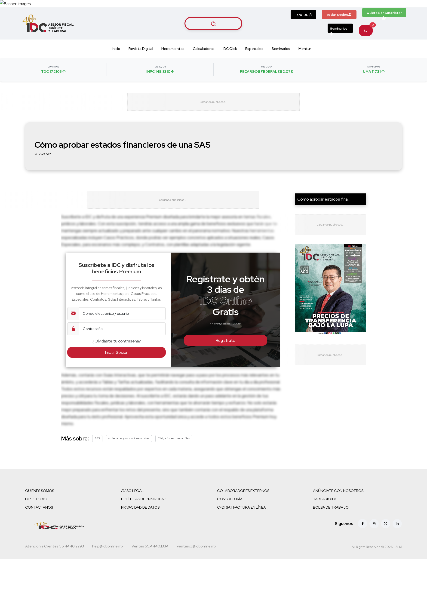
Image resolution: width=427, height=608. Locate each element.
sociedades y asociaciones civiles (128, 468)
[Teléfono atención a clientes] (54, 576)
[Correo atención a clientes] (107, 576)
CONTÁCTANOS (39, 536)
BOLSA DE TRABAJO (331, 536)
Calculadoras (204, 71)
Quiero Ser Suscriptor (384, 37)
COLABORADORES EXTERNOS (243, 520)
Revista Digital (141, 71)
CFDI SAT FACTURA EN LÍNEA (241, 536)
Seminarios (338, 52)
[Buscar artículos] (213, 46)
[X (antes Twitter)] (385, 553)
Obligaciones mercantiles (174, 468)
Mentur (304, 71)
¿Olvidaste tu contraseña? (116, 370)
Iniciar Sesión (339, 37)
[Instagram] (374, 553)
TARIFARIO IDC (325, 528)
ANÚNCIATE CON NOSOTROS (338, 520)
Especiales (254, 71)
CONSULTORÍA (230, 528)
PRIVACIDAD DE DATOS (140, 536)
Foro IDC (303, 38)
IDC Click (230, 71)
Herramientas (172, 71)
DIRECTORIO (36, 528)
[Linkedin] (397, 553)
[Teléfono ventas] (150, 576)
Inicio (116, 71)
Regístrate (225, 369)
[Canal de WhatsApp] (398, 15)
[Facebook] (362, 553)
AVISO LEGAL (132, 520)
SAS (97, 468)
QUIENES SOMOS (39, 520)
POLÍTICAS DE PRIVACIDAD (143, 528)
